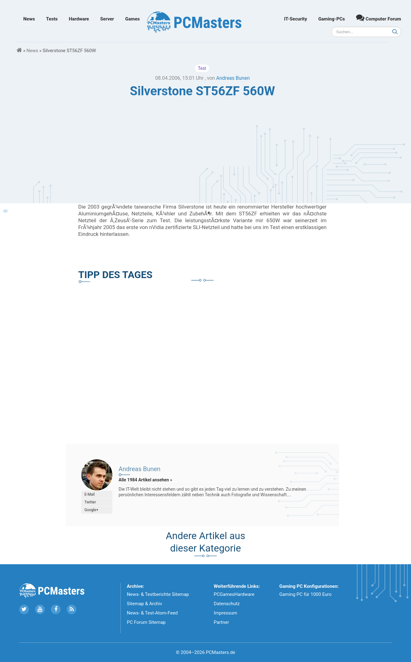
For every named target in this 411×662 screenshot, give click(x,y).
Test (202, 68)
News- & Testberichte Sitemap (158, 594)
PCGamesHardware (234, 594)
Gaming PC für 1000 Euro (305, 594)
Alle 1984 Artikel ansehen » (145, 479)
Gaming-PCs (331, 19)
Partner (221, 622)
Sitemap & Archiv (144, 603)
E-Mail (89, 494)
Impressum (225, 613)
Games (132, 19)
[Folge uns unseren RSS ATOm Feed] (71, 609)
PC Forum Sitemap (146, 622)
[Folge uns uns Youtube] (40, 609)
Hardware (79, 19)
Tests (51, 19)
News (29, 19)
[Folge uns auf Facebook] (56, 609)
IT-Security (295, 19)
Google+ (91, 510)
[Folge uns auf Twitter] (24, 609)
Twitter (90, 502)
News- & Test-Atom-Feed (152, 613)
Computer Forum (378, 17)
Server (107, 19)
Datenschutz (227, 603)
